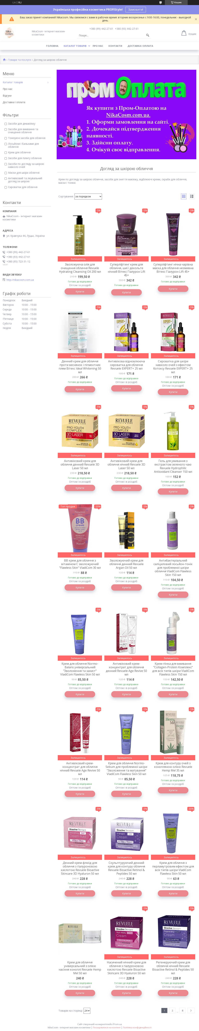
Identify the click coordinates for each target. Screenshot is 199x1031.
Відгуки (7, 95)
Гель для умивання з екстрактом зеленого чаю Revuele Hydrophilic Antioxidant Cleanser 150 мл (173, 466)
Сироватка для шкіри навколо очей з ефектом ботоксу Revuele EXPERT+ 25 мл (173, 366)
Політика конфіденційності (137, 1027)
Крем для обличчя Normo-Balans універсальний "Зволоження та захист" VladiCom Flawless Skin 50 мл (80, 669)
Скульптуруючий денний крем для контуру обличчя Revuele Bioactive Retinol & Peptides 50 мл (126, 868)
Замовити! (135, 10)
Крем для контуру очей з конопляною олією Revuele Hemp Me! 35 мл (173, 766)
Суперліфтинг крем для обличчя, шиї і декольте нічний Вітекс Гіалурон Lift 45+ (126, 270)
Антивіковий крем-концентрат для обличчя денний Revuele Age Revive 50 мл (126, 669)
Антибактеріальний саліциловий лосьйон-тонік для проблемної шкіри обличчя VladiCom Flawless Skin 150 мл (173, 568)
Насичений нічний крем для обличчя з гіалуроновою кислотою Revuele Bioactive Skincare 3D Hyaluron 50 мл (126, 968)
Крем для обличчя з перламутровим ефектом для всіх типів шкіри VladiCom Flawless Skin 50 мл (173, 868)
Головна (52, 45)
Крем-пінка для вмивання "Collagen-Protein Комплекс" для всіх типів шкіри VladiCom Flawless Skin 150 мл (173, 669)
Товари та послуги (19, 59)
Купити (80, 291)
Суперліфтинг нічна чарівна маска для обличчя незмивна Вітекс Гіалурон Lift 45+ (173, 268)
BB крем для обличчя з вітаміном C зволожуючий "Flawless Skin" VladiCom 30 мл (80, 564)
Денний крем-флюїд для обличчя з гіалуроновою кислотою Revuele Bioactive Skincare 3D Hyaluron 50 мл (80, 868)
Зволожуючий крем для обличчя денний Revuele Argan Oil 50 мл (126, 564)
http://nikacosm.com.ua (20, 279)
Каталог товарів (75, 45)
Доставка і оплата (140, 45)
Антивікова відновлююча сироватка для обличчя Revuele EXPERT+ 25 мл (126, 364)
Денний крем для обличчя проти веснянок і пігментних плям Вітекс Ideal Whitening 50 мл (80, 366)
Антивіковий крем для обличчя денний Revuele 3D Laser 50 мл (80, 464)
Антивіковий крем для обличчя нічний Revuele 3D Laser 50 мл (126, 464)
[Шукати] (148, 35)
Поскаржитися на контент (107, 1027)
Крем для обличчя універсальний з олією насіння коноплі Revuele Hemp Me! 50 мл (80, 968)
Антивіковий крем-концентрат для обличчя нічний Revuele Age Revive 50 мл (80, 768)
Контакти (115, 45)
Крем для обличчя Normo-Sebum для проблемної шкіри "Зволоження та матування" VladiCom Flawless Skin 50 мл (126, 768)
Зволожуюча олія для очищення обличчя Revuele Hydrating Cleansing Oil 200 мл (80, 268)
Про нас (98, 45)
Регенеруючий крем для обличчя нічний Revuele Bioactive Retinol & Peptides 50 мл (173, 968)
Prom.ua (117, 1024)
